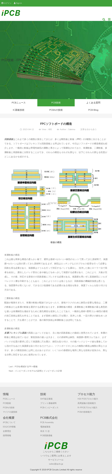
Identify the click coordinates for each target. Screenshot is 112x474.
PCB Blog (93, 110)
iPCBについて (9, 422)
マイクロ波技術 (10, 412)
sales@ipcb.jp (56, 464)
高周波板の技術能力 (87, 403)
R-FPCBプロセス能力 (87, 407)
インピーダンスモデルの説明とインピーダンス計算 (38, 371)
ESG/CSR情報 (9, 426)
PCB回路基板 (46, 435)
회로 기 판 (45, 431)
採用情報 (7, 435)
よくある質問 (93, 102)
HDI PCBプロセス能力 (88, 398)
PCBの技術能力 (85, 412)
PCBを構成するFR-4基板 (26, 366)
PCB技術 (56, 102)
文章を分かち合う (88, 129)
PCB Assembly (47, 422)
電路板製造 (45, 426)
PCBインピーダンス (49, 407)
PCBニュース (19, 102)
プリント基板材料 (48, 403)
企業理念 (7, 431)
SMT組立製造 (46, 398)
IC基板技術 (18, 110)
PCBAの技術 (56, 110)
